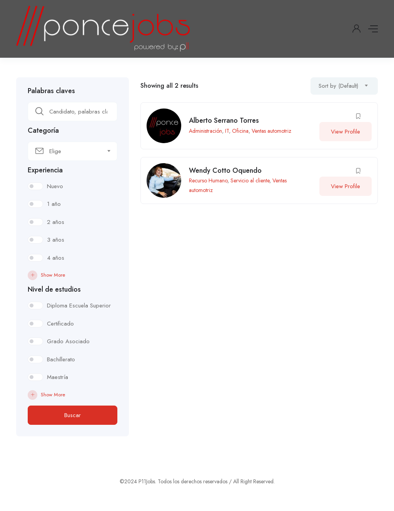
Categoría (43, 130)
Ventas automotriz (271, 131)
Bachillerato (61, 359)
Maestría (57, 377)
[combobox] (72, 151)
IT (227, 131)
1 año (54, 204)
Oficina (240, 131)
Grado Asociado (68, 341)
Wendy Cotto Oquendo (225, 170)
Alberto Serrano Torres (224, 120)
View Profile (345, 131)
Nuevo (55, 186)
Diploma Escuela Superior (79, 305)
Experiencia (45, 170)
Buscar (72, 415)
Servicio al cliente (249, 180)
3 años (55, 239)
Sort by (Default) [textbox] (338, 86)
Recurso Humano (208, 180)
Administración (205, 131)
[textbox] (67, 151)
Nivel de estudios (54, 289)
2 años (55, 222)
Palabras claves (51, 90)
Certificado (60, 323)
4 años (55, 258)
